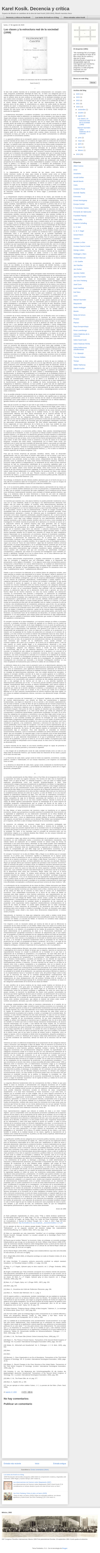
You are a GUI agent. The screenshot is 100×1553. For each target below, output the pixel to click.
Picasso (76, 319)
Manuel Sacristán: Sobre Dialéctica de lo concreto (84, 130)
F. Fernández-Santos (81, 208)
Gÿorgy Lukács (78, 250)
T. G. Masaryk (78, 353)
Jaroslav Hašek (79, 273)
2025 (78, 94)
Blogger (64, 1548)
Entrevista (77, 197)
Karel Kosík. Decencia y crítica (35, 8)
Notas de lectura (79, 315)
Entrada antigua (59, 1464)
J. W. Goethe (78, 261)
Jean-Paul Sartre (79, 277)
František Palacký (79, 216)
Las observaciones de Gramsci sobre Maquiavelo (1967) (32, 1482)
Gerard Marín (78, 235)
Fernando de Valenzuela (82, 212)
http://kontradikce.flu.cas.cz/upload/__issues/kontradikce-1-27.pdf (41, 1223)
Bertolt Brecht (78, 181)
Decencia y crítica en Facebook (18, 17)
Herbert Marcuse (79, 258)
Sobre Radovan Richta (81, 344)
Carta (75, 185)
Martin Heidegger (79, 307)
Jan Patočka (77, 265)
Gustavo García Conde (81, 246)
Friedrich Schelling (80, 223)
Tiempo (76, 361)
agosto (80, 116)
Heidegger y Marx (79, 254)
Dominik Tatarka (79, 193)
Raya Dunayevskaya (80, 326)
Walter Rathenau (79, 365)
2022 (78, 100)
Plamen (76, 323)
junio (80, 138)
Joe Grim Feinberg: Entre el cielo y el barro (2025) (30, 1493)
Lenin (75, 296)
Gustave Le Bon (79, 242)
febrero (80, 150)
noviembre (82, 109)
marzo (80, 147)
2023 (78, 97)
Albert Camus (78, 166)
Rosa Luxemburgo (80, 330)
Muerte (76, 311)
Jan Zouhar (77, 269)
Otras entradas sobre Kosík (74, 17)
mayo (80, 141)
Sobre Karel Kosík (80, 340)
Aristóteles (77, 174)
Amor (75, 170)
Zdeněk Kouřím (79, 369)
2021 (78, 104)
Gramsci (76, 239)
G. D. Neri (77, 227)
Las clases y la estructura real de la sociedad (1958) (84, 121)
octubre (81, 113)
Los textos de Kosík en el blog (47, 17)
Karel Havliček (78, 288)
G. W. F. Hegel (78, 231)
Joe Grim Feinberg (80, 281)
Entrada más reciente (12, 1464)
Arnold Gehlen (78, 177)
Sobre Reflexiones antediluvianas (80, 349)
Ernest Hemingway (80, 200)
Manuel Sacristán (79, 300)
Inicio (37, 1464)
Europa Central (78, 204)
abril (79, 144)
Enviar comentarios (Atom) (40, 1469)
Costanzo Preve (79, 189)
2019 (78, 154)
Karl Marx (76, 292)
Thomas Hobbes (79, 357)
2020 (78, 107)
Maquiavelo (77, 303)
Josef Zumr (77, 284)
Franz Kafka (77, 219)
